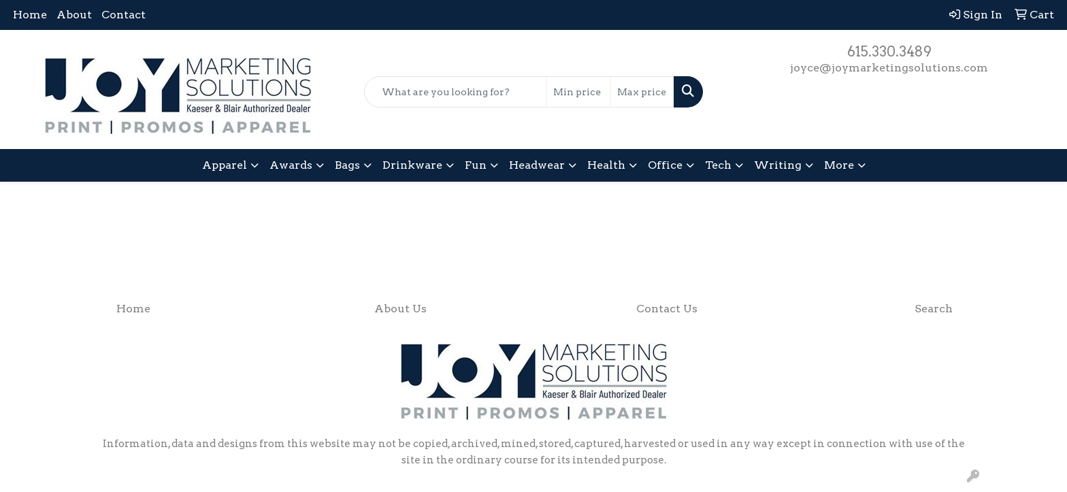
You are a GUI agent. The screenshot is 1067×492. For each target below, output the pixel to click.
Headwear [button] (537, 165)
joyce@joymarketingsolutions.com (889, 67)
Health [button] (606, 165)
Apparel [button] (224, 165)
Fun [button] (476, 165)
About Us (400, 308)
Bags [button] (347, 165)
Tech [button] (718, 165)
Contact (123, 14)
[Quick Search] (455, 92)
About (74, 14)
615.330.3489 (889, 52)
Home (30, 14)
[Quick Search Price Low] (578, 92)
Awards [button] (290, 165)
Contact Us (666, 308)
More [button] (839, 165)
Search (934, 308)
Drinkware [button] (412, 165)
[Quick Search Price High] (642, 92)
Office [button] (665, 165)
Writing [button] (778, 165)
